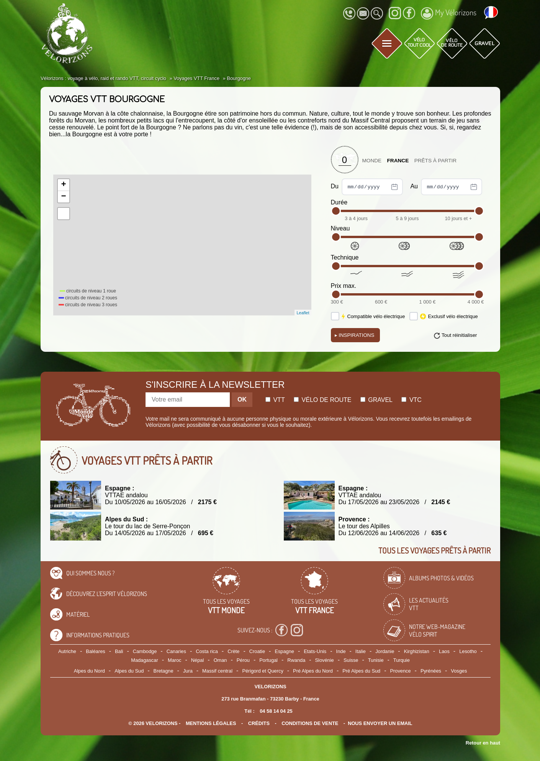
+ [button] (63, 185)
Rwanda (296, 660)
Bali (119, 651)
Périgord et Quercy (262, 671)
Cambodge (145, 651)
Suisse (351, 660)
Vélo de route (322, 400)
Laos (444, 651)
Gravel (376, 400)
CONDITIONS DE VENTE (309, 723)
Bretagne (163, 671)
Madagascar (144, 660)
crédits (259, 723)
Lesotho (468, 651)
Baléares (95, 651)
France (398, 160)
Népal (197, 660)
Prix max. (344, 286)
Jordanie (384, 651)
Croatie (257, 651)
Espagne (284, 651)
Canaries (176, 651)
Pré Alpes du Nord (313, 671)
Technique (345, 257)
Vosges (459, 671)
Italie (360, 651)
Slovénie (324, 660)
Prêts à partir (435, 160)
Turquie (401, 660)
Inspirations (355, 335)
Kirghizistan (416, 651)
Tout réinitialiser (459, 335)
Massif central (217, 671)
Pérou (243, 660)
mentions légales (211, 723)
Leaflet (302, 312)
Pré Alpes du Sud (361, 671)
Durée (339, 202)
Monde (372, 160)
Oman (220, 660)
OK (242, 399)
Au (446, 186)
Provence (400, 671)
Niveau (340, 228)
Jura (188, 671)
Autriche (67, 651)
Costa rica (207, 651)
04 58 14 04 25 (276, 711)
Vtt (275, 400)
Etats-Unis (315, 651)
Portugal (268, 660)
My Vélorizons (448, 13)
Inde (341, 651)
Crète (233, 651)
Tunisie (376, 660)
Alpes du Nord (89, 671)
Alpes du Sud (129, 671)
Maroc (175, 660)
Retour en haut (483, 743)
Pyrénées (431, 671)
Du (367, 186)
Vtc (411, 400)
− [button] (63, 196)
